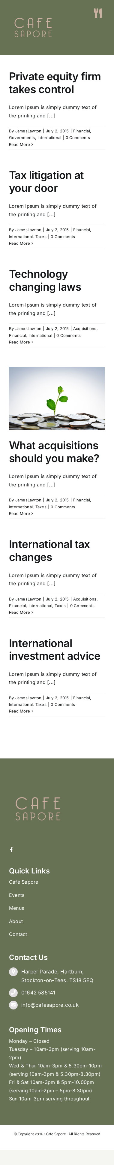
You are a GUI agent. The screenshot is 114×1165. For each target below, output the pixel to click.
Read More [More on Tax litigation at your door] (19, 243)
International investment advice (54, 650)
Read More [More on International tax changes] (19, 612)
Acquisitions (85, 328)
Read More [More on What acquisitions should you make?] (19, 513)
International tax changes (49, 551)
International (49, 137)
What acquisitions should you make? (54, 452)
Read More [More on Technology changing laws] (19, 342)
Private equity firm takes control (55, 83)
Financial (81, 131)
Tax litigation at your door (46, 182)
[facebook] (11, 849)
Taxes (40, 236)
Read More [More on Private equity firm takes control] (19, 144)
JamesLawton (28, 131)
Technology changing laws (45, 280)
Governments (22, 137)
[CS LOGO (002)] (33, 6)
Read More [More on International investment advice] (19, 711)
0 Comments (78, 137)
